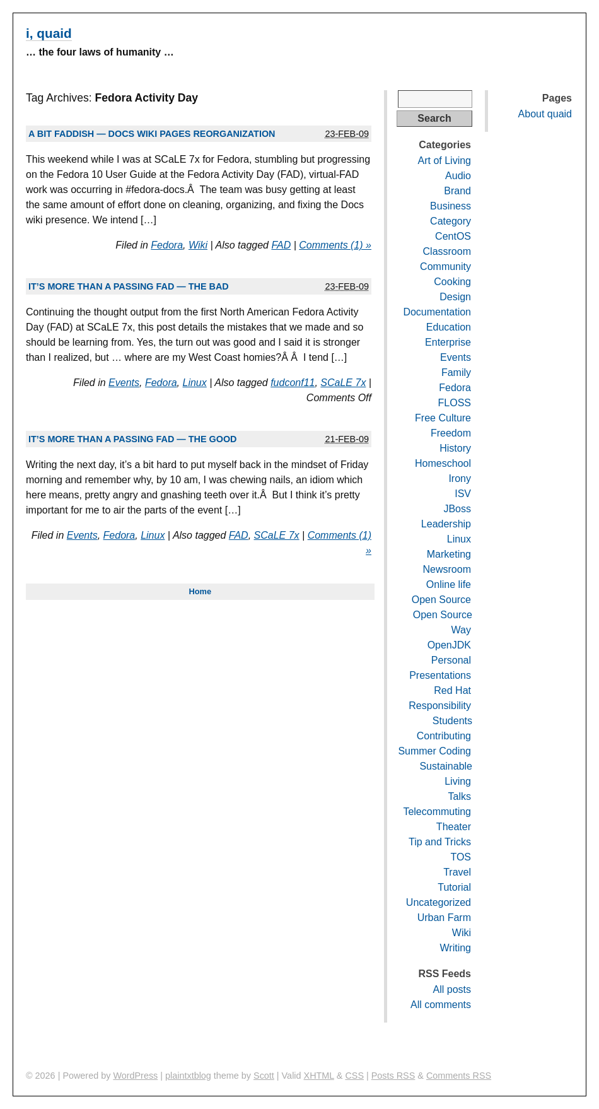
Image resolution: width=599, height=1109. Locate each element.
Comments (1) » (335, 245)
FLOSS (454, 402)
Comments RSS (458, 1076)
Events (123, 382)
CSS (354, 1076)
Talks (459, 796)
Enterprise (448, 342)
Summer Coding (434, 751)
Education (448, 327)
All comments (440, 1004)
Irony (459, 478)
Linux (195, 382)
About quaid (545, 114)
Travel (457, 872)
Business (450, 206)
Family (456, 372)
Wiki (198, 245)
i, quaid (49, 33)
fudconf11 (292, 382)
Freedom (451, 433)
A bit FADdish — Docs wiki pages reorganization (151, 134)
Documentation (437, 312)
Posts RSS (393, 1076)
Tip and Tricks (440, 841)
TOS (460, 857)
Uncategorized (438, 902)
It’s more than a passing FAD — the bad (128, 286)
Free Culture (443, 418)
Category (450, 221)
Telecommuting (437, 811)
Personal (451, 660)
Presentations (440, 675)
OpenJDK (449, 645)
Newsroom (447, 569)
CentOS (453, 236)
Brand (457, 190)
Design (455, 296)
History (455, 448)
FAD (281, 245)
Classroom (447, 251)
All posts (452, 989)
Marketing (449, 554)
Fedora (167, 245)
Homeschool (443, 463)
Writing (456, 947)
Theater (453, 826)
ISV (463, 493)
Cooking (452, 281)
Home (200, 591)
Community (445, 266)
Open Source (441, 599)
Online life (448, 584)
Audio (458, 175)
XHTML (319, 1076)
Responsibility (440, 705)
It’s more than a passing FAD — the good (132, 439)
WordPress (135, 1076)
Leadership (446, 524)
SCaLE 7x (343, 382)
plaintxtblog (188, 1076)
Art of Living (444, 160)
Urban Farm (444, 917)
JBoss (457, 508)
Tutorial (454, 887)
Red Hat (452, 690)
